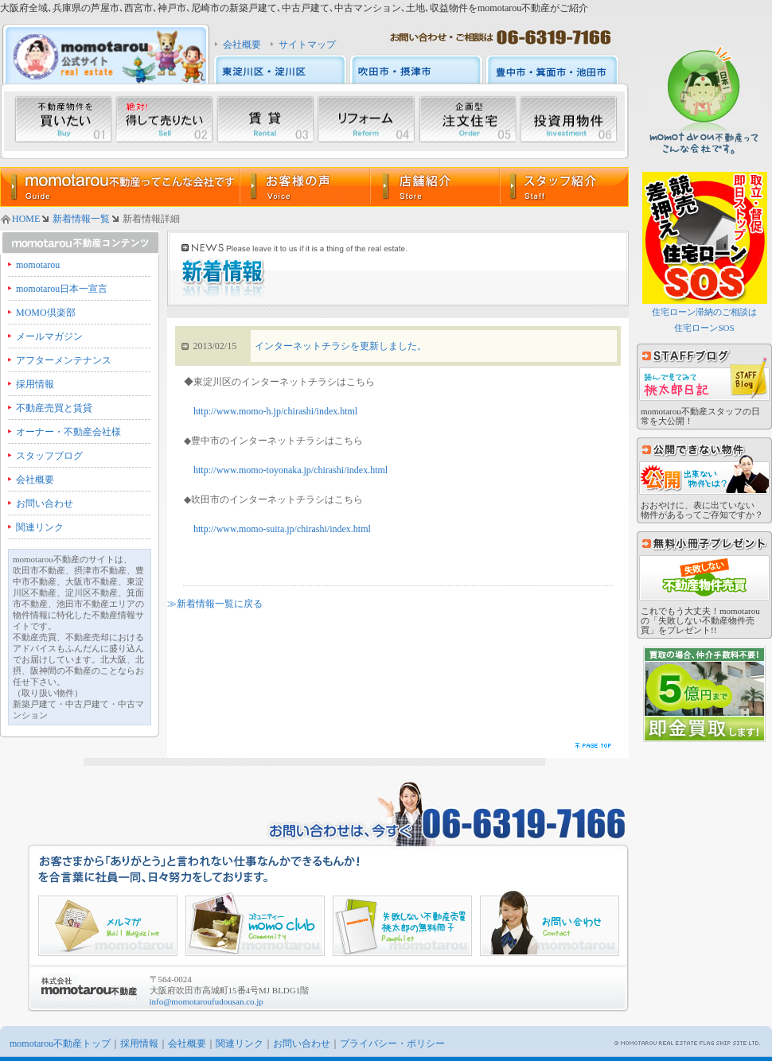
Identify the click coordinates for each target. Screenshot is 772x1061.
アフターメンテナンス (63, 360)
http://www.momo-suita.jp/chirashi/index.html (282, 528)
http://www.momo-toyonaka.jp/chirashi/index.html (290, 470)
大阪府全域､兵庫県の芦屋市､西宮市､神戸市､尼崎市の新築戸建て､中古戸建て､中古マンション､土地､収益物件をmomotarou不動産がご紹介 (294, 8)
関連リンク (40, 527)
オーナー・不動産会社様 (68, 431)
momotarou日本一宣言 (61, 288)
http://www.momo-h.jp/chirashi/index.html (275, 411)
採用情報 (35, 384)
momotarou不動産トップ (60, 1043)
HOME (26, 218)
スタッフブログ (49, 455)
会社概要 (242, 44)
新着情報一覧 (81, 218)
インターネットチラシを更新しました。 (341, 346)
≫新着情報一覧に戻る (215, 603)
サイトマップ (307, 44)
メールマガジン (49, 336)
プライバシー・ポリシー (392, 1043)
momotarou (38, 264)
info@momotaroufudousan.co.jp (206, 1001)
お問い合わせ (44, 503)
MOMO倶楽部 (46, 312)
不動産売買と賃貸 (54, 408)
